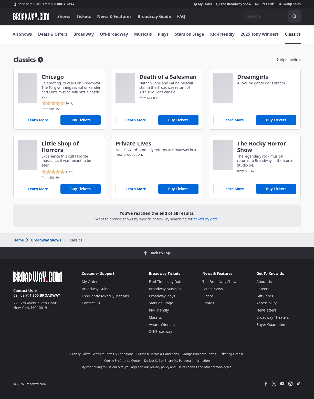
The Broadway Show (233, 4)
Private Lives (133, 143)
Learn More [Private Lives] (135, 188)
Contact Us (23, 290)
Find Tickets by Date (165, 281)
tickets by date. (205, 219)
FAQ (181, 16)
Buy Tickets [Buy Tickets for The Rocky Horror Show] (276, 188)
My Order (203, 4)
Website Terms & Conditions (113, 354)
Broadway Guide (154, 16)
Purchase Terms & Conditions (158, 354)
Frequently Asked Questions (105, 296)
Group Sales (290, 4)
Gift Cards (265, 4)
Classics (293, 34)
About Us (264, 281)
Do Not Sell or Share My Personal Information (177, 360)
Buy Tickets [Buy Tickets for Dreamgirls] (276, 120)
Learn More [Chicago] (38, 120)
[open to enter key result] (294, 16)
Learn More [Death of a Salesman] (135, 120)
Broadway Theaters (272, 317)
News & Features (114, 16)
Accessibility (266, 302)
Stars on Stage (189, 34)
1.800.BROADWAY (44, 4)
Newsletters (266, 310)
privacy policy (159, 367)
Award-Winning (162, 324)
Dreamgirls (252, 76)
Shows (63, 16)
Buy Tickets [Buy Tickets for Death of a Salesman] (178, 120)
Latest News (212, 288)
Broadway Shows (43, 240)
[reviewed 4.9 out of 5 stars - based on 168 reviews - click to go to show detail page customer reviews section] (57, 171)
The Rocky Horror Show (261, 146)
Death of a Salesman (168, 76)
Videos (208, 296)
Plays (163, 34)
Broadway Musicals (165, 288)
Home (18, 240)
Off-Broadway (114, 34)
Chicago (52, 76)
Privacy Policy (80, 354)
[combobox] (271, 16)
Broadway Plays (162, 296)
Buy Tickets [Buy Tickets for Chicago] (80, 120)
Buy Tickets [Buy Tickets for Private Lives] (178, 188)
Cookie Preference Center (122, 360)
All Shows (22, 34)
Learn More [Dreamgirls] (233, 120)
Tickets (84, 16)
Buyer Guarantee (270, 324)
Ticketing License (231, 354)
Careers (262, 288)
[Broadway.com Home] (31, 16)
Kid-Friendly (222, 34)
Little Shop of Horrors (60, 146)
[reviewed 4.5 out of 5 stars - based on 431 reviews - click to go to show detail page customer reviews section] (57, 103)
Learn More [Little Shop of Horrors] (38, 188)
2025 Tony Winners (260, 34)
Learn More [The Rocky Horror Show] (233, 188)
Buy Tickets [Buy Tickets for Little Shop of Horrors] (80, 188)
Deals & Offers (52, 34)
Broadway (84, 34)
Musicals (143, 34)
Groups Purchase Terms (199, 354)
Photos (208, 302)
